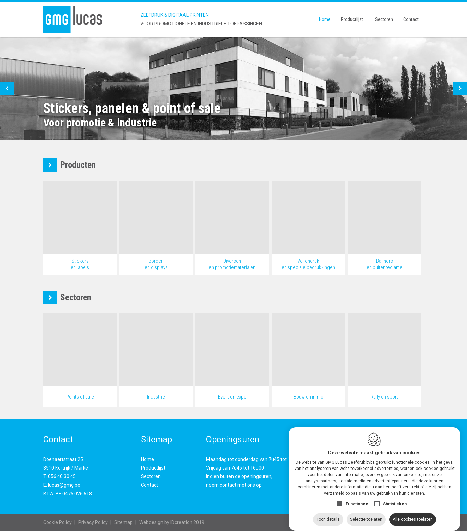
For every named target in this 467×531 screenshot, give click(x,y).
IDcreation (165, 522)
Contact (411, 19)
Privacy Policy (93, 522)
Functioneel (357, 497)
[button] (7, 88)
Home (325, 19)
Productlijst (352, 19)
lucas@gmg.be (64, 485)
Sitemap (123, 522)
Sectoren (384, 19)
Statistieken (395, 497)
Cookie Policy (57, 522)
